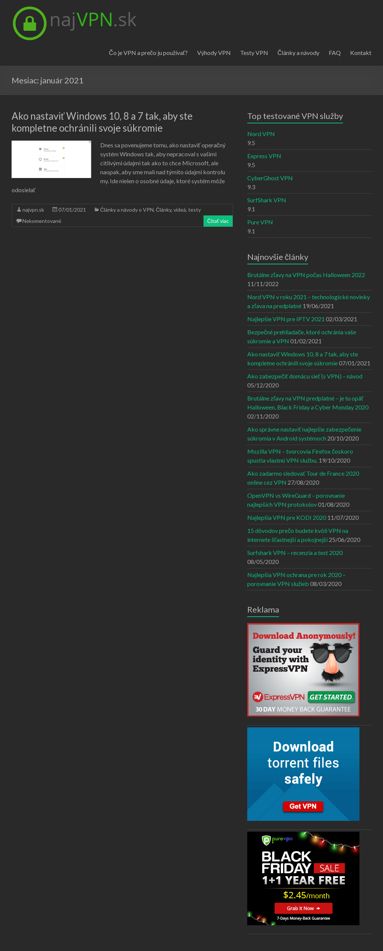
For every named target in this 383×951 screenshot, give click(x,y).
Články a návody (299, 52)
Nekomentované (41, 221)
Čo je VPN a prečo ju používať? (148, 52)
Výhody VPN (214, 52)
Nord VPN (261, 133)
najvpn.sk (33, 209)
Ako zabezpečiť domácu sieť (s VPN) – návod (304, 376)
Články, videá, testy (178, 209)
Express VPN (264, 155)
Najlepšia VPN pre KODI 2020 (286, 517)
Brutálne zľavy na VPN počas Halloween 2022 (306, 274)
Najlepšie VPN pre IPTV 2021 (286, 318)
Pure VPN (260, 222)
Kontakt (360, 52)
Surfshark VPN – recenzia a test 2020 (295, 552)
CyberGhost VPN (270, 177)
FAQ (335, 52)
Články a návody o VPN (127, 209)
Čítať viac (218, 221)
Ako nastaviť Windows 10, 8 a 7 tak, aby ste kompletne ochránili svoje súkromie (102, 122)
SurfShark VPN (266, 199)
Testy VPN (254, 52)
